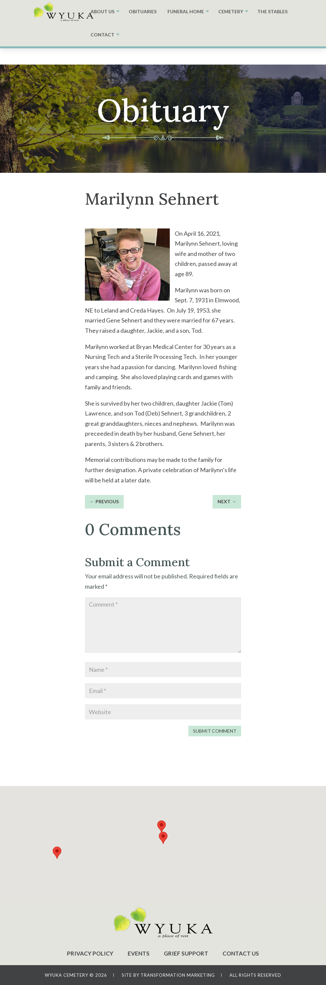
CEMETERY (230, 11)
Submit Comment (214, 731)
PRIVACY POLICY (90, 953)
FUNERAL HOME (185, 11)
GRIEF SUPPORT (186, 953)
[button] (163, 838)
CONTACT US (241, 953)
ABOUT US (102, 11)
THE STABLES (272, 11)
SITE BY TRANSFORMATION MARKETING (168, 975)
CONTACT (102, 34)
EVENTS (139, 953)
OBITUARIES (143, 11)
